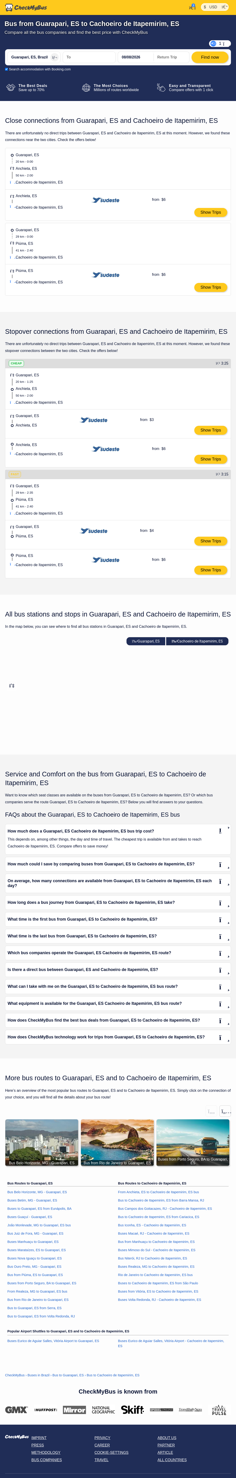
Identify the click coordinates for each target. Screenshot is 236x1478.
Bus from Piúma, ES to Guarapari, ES (35, 1274)
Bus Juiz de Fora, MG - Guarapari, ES (35, 1233)
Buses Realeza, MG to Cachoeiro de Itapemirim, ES (156, 1266)
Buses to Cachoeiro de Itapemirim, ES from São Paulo (158, 1283)
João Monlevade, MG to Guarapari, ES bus (39, 1225)
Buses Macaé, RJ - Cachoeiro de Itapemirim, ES (153, 1233)
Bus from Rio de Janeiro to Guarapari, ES (38, 1299)
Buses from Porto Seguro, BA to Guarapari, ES (41, 1283)
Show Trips (211, 212)
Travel (101, 1460)
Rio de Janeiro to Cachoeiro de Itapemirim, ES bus (155, 1274)
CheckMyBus (15, 1375)
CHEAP (16, 363)
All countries (172, 1460)
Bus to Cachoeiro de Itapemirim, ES (113, 1375)
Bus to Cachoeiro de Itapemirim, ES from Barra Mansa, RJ (161, 1200)
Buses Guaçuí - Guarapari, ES (29, 1217)
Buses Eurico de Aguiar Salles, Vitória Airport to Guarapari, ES (53, 1341)
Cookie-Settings (111, 1453)
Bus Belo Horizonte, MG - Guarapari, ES (37, 1192)
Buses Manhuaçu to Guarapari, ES (33, 1241)
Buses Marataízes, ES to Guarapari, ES (36, 1250)
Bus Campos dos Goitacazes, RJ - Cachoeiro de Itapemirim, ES (165, 1208)
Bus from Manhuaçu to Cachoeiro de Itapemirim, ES (156, 1241)
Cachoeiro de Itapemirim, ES (197, 641)
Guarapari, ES (146, 641)
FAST (15, 474)
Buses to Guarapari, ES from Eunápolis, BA (39, 1208)
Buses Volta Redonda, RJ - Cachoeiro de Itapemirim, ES (159, 1299)
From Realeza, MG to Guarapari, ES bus (37, 1291)
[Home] (26, 7)
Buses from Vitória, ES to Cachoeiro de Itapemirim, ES (158, 1291)
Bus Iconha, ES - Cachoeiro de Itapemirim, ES (152, 1225)
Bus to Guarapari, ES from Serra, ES (34, 1308)
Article (165, 1453)
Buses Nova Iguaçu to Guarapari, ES (34, 1258)
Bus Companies (46, 1460)
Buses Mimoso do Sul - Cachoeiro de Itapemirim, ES (156, 1250)
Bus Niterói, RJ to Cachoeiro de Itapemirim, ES (152, 1258)
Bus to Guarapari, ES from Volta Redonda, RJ (41, 1316)
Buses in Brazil (39, 1375)
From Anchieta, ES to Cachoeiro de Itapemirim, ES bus (158, 1192)
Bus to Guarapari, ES (68, 1375)
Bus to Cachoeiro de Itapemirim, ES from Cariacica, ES (158, 1217)
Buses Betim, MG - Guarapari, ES (32, 1200)
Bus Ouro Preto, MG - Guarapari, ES (34, 1266)
